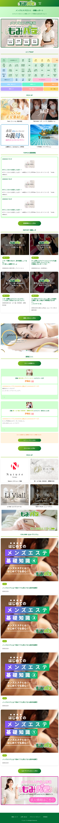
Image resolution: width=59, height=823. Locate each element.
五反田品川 (29, 75)
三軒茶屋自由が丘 (10, 75)
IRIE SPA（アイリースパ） (25, 378)
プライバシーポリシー (35, 816)
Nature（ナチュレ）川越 (15, 481)
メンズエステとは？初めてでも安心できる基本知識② (19, 702)
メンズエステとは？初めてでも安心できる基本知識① (19, 759)
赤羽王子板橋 (29, 60)
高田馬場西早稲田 (23, 65)
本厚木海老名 (4, 70)
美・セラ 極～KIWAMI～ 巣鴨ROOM (23, 410)
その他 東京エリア (13, 60)
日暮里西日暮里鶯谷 (42, 65)
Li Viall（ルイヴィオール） (14, 506)
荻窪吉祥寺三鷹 (4, 65)
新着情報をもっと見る (29, 223)
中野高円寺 (10, 65)
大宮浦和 (42, 60)
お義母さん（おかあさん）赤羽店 (15, 146)
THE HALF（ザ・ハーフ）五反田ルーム (44, 121)
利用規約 (45, 816)
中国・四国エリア (32, 88)
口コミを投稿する (29, 363)
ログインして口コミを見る (29, 440)
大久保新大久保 (16, 65)
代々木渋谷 (16, 75)
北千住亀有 (55, 65)
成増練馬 (23, 60)
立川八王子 (4, 60)
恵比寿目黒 (23, 75)
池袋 (29, 65)
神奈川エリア (7, 79)
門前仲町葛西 (55, 75)
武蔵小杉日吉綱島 (4, 75)
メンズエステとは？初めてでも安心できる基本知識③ (19, 645)
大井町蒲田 (29, 80)
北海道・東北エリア (11, 84)
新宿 (16, 70)
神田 (42, 70)
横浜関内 (16, 80)
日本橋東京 (42, 75)
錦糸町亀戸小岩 (55, 70)
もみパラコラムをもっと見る (29, 771)
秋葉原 (48, 70)
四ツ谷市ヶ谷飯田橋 (23, 70)
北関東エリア (32, 84)
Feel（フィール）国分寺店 (14, 121)
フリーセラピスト (42, 79)
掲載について (15, 816)
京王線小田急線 (10, 70)
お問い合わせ (24, 816)
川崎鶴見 (23, 80)
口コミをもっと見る (29, 448)
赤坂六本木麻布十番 (29, 70)
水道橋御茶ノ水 (35, 70)
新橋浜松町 (35, 75)
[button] (57, 32)
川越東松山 (35, 60)
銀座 (48, 75)
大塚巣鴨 (36, 65)
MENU (40, 3)
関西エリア (11, 88)
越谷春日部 (48, 60)
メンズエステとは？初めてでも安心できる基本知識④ (19, 588)
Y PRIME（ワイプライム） (44, 146)
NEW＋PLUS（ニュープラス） (44, 506)
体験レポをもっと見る (29, 318)
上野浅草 (48, 65)
